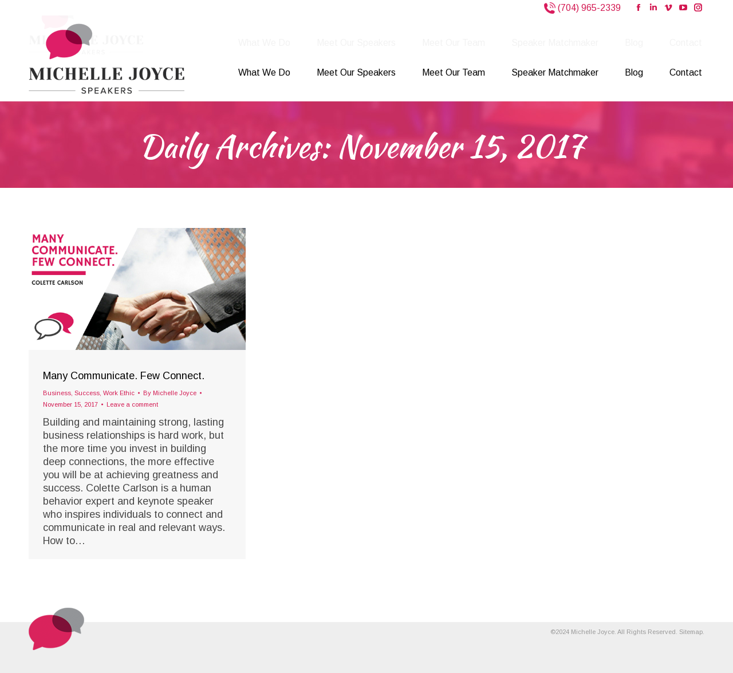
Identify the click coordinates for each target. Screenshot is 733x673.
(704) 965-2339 (588, 8)
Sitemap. (691, 631)
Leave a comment (132, 404)
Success (87, 392)
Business (57, 392)
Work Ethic (119, 392)
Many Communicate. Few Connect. (123, 375)
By (169, 392)
